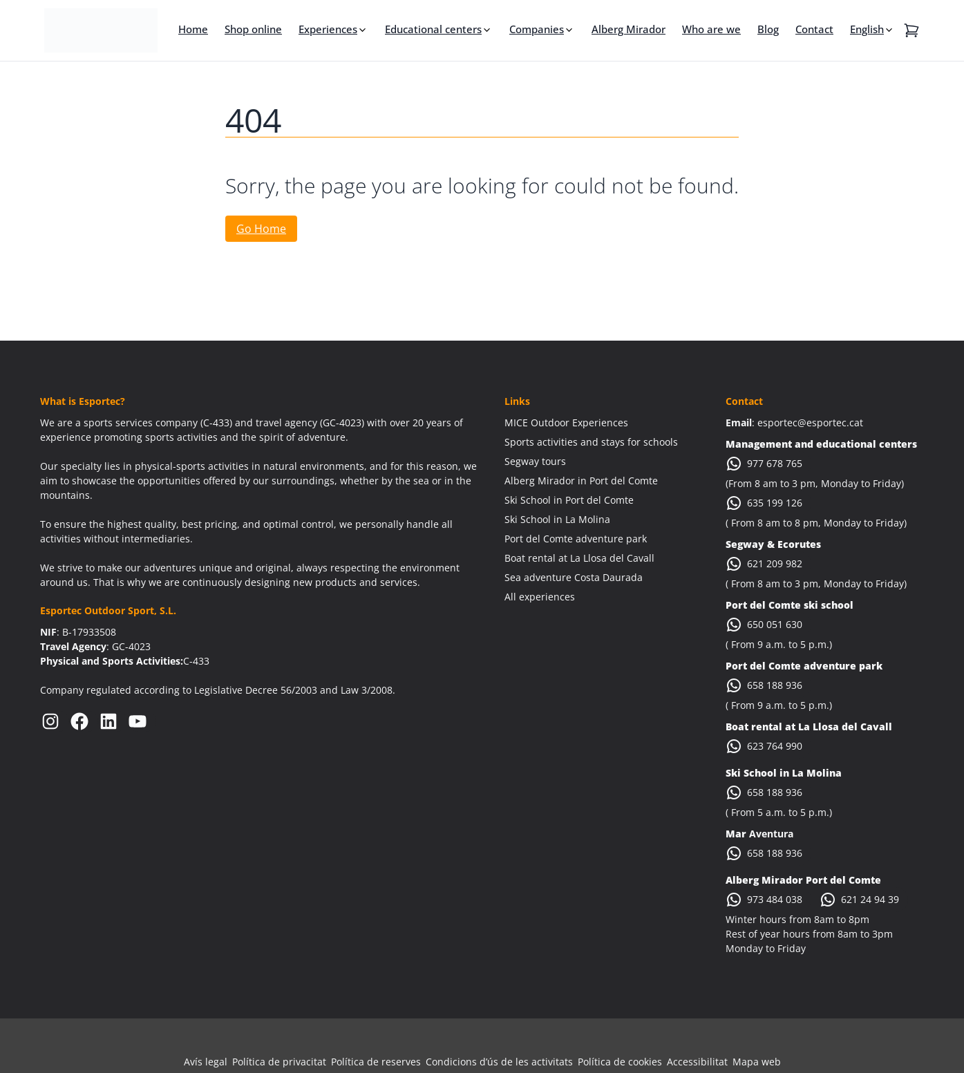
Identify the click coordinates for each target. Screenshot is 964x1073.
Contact (814, 29)
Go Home (261, 228)
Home (193, 29)
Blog (768, 29)
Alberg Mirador (628, 29)
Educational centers (433, 29)
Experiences (328, 29)
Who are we (711, 29)
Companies (536, 29)
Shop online (253, 29)
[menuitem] (872, 29)
